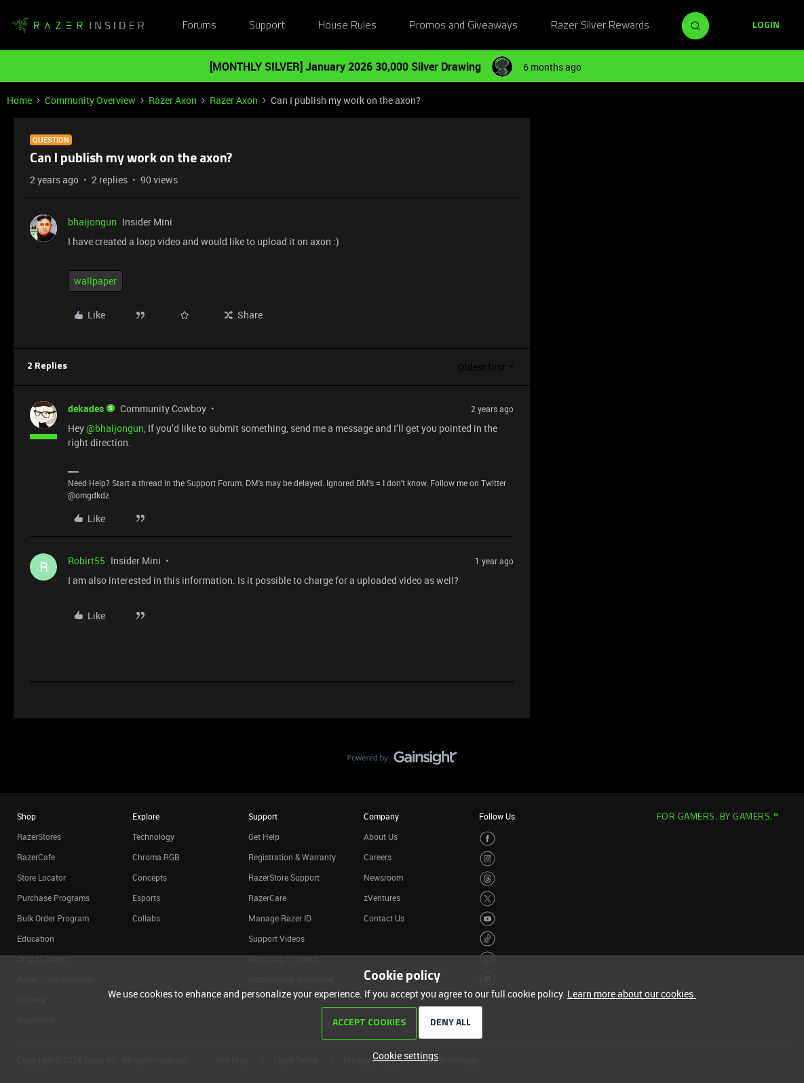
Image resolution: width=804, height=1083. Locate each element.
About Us (381, 836)
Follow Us (497, 816)
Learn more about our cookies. (631, 993)
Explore (145, 816)
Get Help (264, 836)
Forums (199, 25)
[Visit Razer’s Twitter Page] (487, 898)
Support (267, 25)
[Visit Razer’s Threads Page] (487, 878)
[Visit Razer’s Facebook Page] (487, 838)
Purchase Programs (53, 897)
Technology (153, 836)
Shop (26, 816)
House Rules (347, 25)
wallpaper (95, 280)
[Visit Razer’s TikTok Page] (487, 938)
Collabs (146, 918)
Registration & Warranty (292, 856)
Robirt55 (86, 560)
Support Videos (276, 938)
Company (381, 816)
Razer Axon (173, 100)
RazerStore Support (284, 877)
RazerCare (267, 897)
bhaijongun (92, 221)
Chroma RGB (156, 856)
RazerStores (39, 836)
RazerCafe (36, 856)
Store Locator (41, 877)
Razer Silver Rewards (600, 25)
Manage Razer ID (279, 918)
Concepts (149, 877)
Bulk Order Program (53, 918)
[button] (766, 25)
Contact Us (384, 918)
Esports (146, 897)
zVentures (382, 897)
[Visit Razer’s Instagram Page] (487, 858)
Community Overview (90, 100)
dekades (86, 408)
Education (35, 938)
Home (19, 100)
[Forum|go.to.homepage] (78, 25)
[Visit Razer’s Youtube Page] (487, 919)
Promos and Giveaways (463, 25)
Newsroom (383, 877)
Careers (377, 856)
